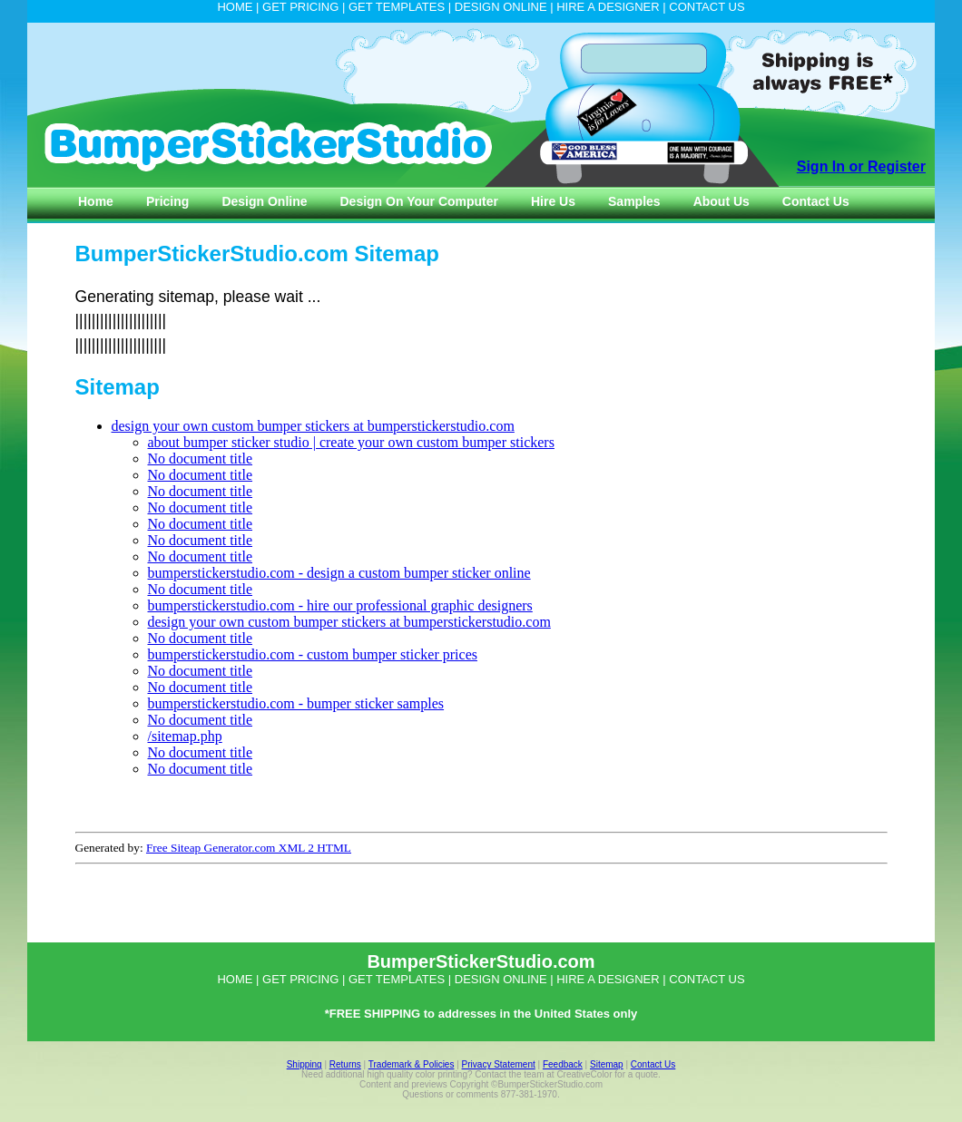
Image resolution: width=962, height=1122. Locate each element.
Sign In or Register (861, 166)
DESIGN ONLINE (501, 7)
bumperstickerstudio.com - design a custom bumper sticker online (339, 573)
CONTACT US (706, 7)
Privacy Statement (498, 1064)
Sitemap (606, 1064)
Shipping (304, 1064)
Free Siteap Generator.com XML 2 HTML (248, 847)
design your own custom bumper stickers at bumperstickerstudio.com (313, 426)
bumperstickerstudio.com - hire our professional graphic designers (340, 605)
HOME (234, 7)
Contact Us (653, 1064)
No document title (200, 458)
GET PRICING (300, 7)
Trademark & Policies (411, 1064)
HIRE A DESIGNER (607, 7)
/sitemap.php (185, 736)
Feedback (563, 1064)
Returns (345, 1064)
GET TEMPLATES (396, 7)
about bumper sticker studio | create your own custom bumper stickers (351, 442)
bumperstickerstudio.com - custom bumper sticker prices (312, 654)
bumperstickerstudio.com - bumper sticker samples (296, 703)
